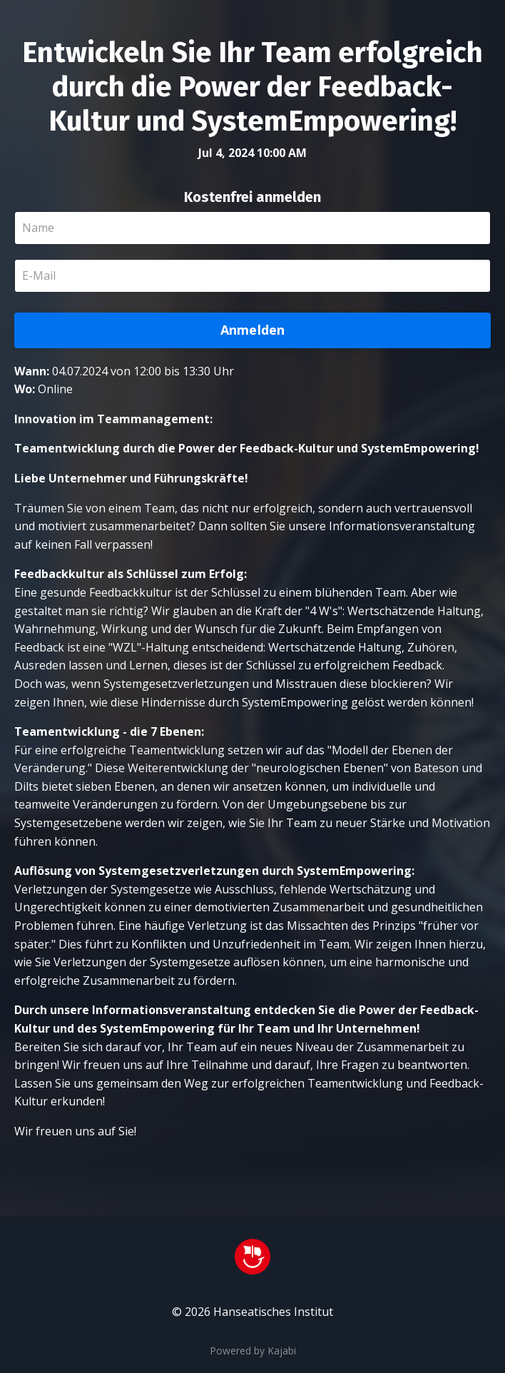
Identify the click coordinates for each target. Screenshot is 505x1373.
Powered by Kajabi (253, 1350)
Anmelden (252, 329)
